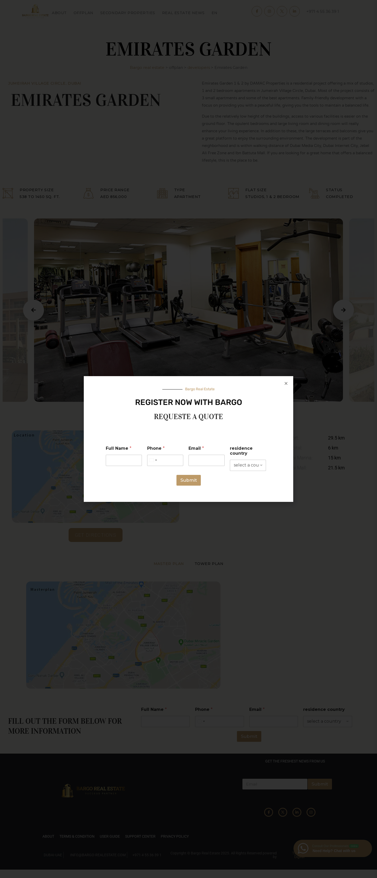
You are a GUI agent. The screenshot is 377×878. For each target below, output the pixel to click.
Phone (156, 448)
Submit (188, 480)
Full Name (118, 448)
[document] (188, 439)
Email (196, 448)
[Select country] (153, 460)
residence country (241, 451)
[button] (286, 383)
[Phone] (165, 460)
